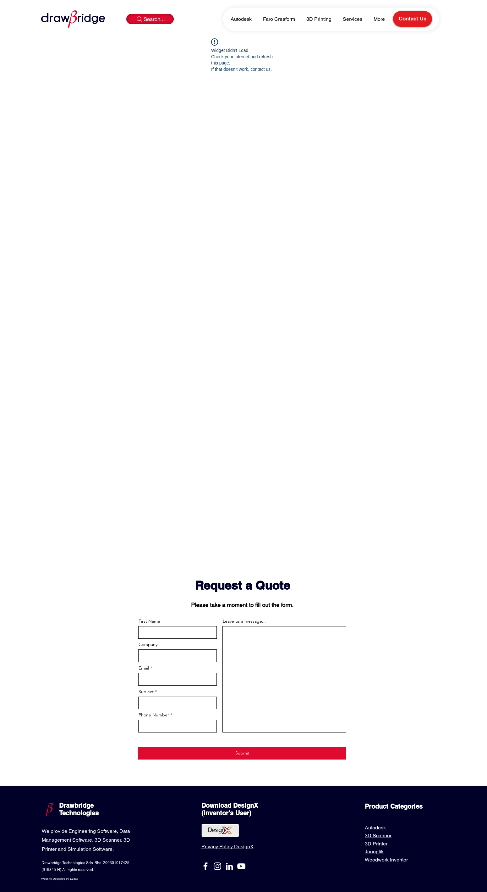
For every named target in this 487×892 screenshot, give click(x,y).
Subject (146, 691)
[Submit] (242, 753)
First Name (149, 621)
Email (144, 668)
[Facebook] (205, 866)
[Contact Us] (412, 19)
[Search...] (150, 19)
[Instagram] (217, 866)
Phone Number (154, 715)
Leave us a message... (244, 621)
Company (148, 644)
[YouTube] (241, 866)
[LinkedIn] (229, 866)
